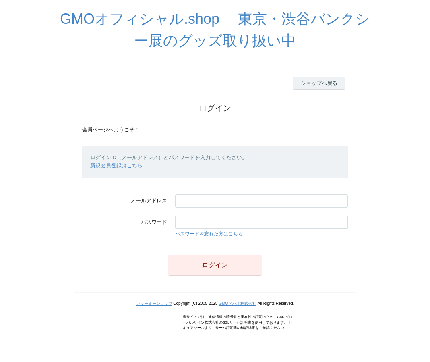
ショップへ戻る (319, 83)
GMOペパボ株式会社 (237, 303)
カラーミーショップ (154, 303)
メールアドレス (148, 201)
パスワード (154, 222)
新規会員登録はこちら (116, 165)
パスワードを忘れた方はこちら (209, 234)
